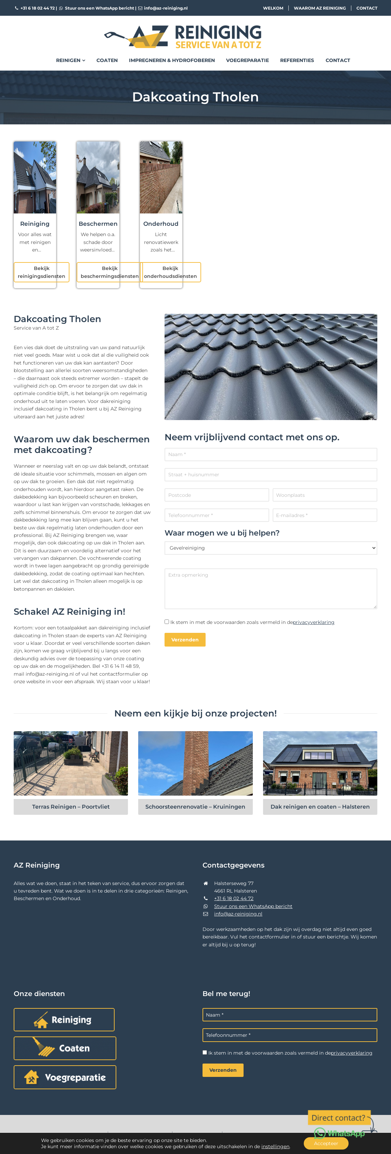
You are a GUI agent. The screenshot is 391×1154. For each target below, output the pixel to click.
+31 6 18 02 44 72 (34, 8)
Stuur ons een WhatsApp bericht (96, 8)
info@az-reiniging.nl (163, 8)
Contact (366, 8)
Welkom (273, 8)
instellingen (275, 1146)
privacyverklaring (314, 622)
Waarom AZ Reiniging (320, 8)
